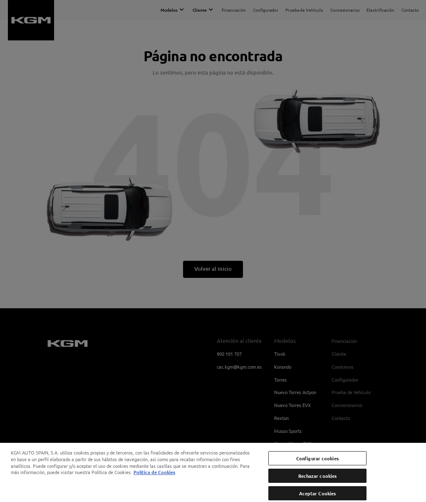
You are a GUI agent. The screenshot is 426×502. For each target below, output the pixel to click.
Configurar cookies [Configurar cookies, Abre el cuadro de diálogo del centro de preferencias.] (317, 464)
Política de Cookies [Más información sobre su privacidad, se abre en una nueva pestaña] (154, 478)
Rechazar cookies (317, 482)
